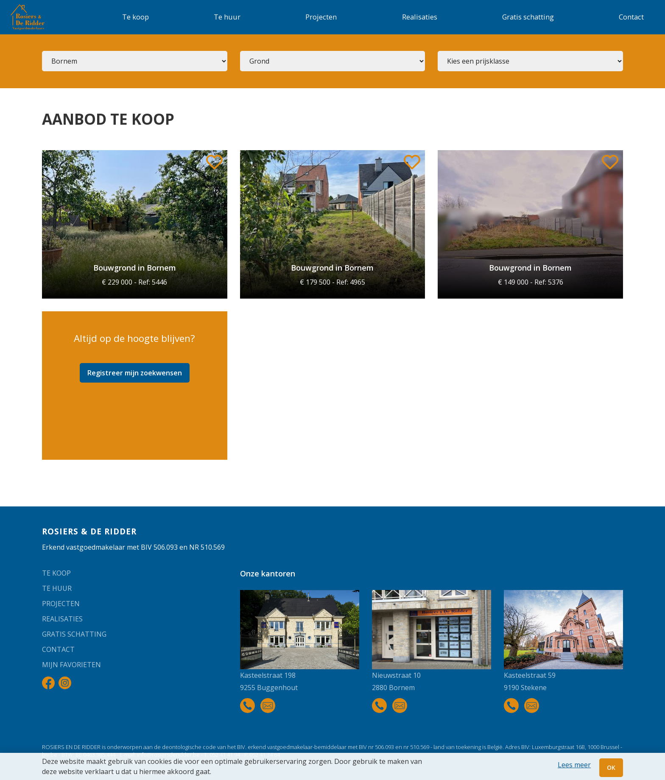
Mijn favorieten (71, 664)
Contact (631, 17)
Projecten (321, 17)
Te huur (227, 17)
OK (611, 767)
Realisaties (419, 17)
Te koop (135, 17)
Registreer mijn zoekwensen (134, 372)
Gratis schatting (528, 17)
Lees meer (574, 764)
